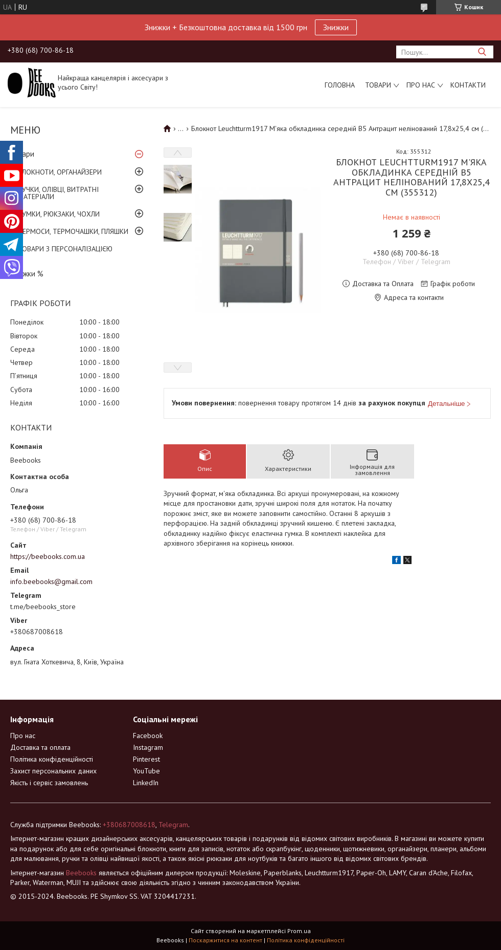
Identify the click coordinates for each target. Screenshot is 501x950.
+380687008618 (129, 824)
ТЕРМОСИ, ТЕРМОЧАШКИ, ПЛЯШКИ (73, 231)
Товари (378, 85)
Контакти (468, 85)
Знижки (336, 27)
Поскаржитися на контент (225, 940)
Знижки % (26, 273)
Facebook (148, 735)
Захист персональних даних (53, 770)
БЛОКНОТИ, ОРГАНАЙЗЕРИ (60, 172)
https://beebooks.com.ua (47, 556)
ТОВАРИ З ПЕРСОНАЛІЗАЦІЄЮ (65, 248)
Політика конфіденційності (51, 759)
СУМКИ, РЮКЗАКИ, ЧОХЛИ (59, 214)
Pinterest (146, 759)
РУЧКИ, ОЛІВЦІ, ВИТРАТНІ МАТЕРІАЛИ (58, 193)
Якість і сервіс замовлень (49, 782)
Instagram (148, 747)
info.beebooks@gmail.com (51, 581)
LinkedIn (145, 782)
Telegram (173, 824)
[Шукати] (481, 52)
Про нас (420, 85)
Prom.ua (299, 931)
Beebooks (81, 872)
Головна (340, 85)
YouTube (146, 770)
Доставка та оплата (40, 747)
